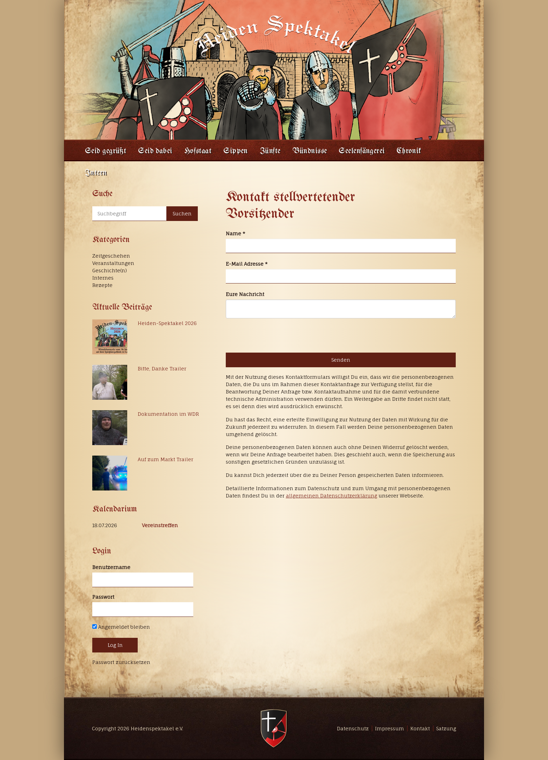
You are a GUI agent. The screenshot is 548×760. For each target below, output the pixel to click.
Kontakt (420, 728)
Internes (103, 278)
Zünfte (270, 151)
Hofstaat (198, 151)
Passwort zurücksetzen (121, 662)
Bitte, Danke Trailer (162, 368)
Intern (96, 173)
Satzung (446, 728)
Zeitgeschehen (111, 256)
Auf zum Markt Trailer (165, 459)
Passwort (103, 597)
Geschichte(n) (109, 270)
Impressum (389, 728)
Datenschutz (353, 728)
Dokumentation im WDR (168, 414)
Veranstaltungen (113, 263)
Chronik (409, 151)
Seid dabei (155, 151)
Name (235, 233)
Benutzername (111, 567)
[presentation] (279, 335)
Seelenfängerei (361, 151)
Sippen (235, 151)
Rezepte (102, 285)
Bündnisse (310, 151)
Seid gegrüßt (105, 151)
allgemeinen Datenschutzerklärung (331, 496)
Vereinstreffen (160, 525)
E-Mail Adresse (247, 264)
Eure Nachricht (245, 294)
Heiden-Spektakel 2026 (167, 323)
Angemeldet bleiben (121, 627)
